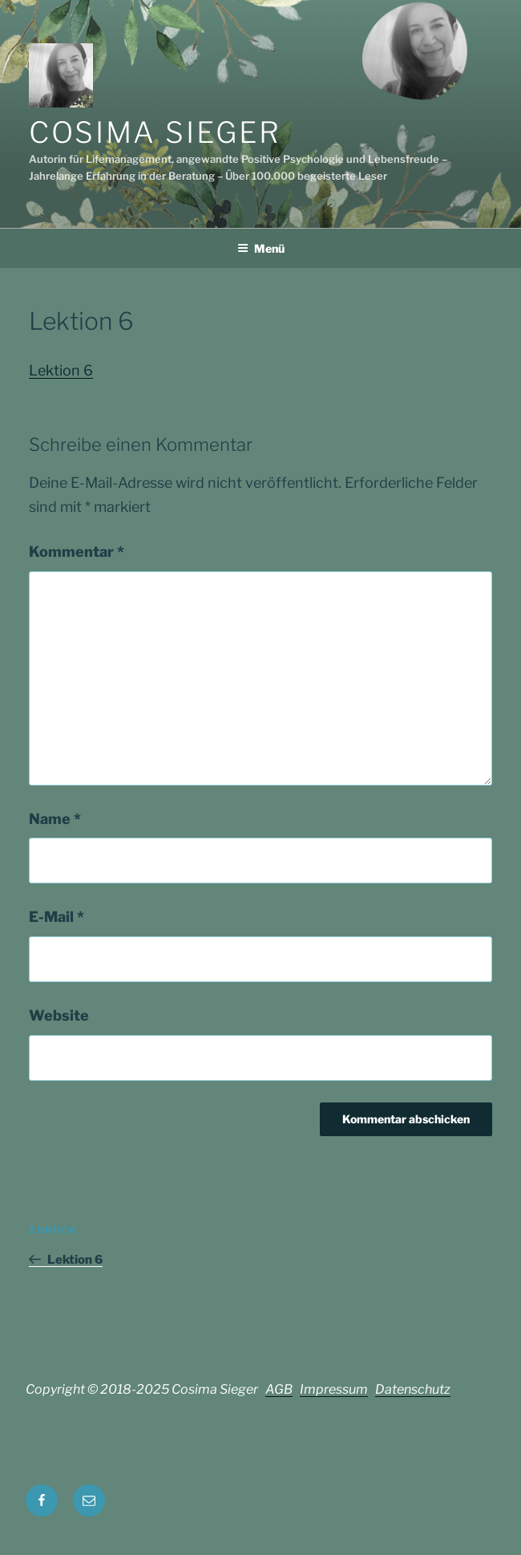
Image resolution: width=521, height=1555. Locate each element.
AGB (279, 1389)
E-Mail (56, 916)
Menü (261, 248)
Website (59, 1015)
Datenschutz (412, 1389)
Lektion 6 (61, 370)
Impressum (334, 1389)
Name (55, 818)
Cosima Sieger (155, 132)
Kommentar (76, 551)
